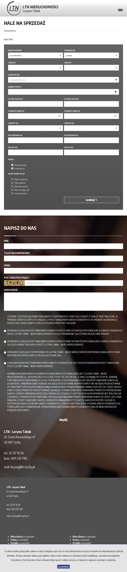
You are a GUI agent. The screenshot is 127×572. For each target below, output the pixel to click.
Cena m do (69, 123)
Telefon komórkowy (17, 253)
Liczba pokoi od (15, 99)
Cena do (67, 63)
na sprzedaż (84, 536)
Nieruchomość (15, 50)
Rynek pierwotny (19, 165)
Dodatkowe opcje (16, 174)
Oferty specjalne (18, 183)
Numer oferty (14, 87)
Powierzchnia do (72, 111)
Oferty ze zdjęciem (19, 179)
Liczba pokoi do (71, 99)
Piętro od (12, 147)
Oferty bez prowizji (19, 186)
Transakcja (69, 50)
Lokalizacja (13, 75)
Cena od (12, 63)
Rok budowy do (71, 135)
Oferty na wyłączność (20, 190)
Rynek (11, 159)
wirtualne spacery (19, 193)
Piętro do (68, 147)
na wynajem (22, 536)
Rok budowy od (15, 135)
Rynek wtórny (18, 168)
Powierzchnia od (16, 111)
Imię (6, 240)
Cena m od (13, 123)
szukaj (91, 200)
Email (7, 265)
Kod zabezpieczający (16, 277)
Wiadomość (11, 289)
